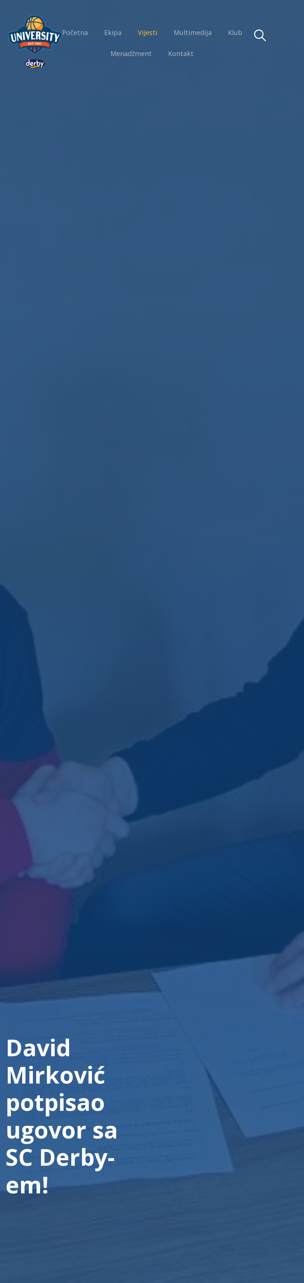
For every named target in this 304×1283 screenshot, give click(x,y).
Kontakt (181, 53)
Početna (75, 32)
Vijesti (147, 32)
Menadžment (131, 53)
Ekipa (113, 32)
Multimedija (193, 32)
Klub (235, 32)
